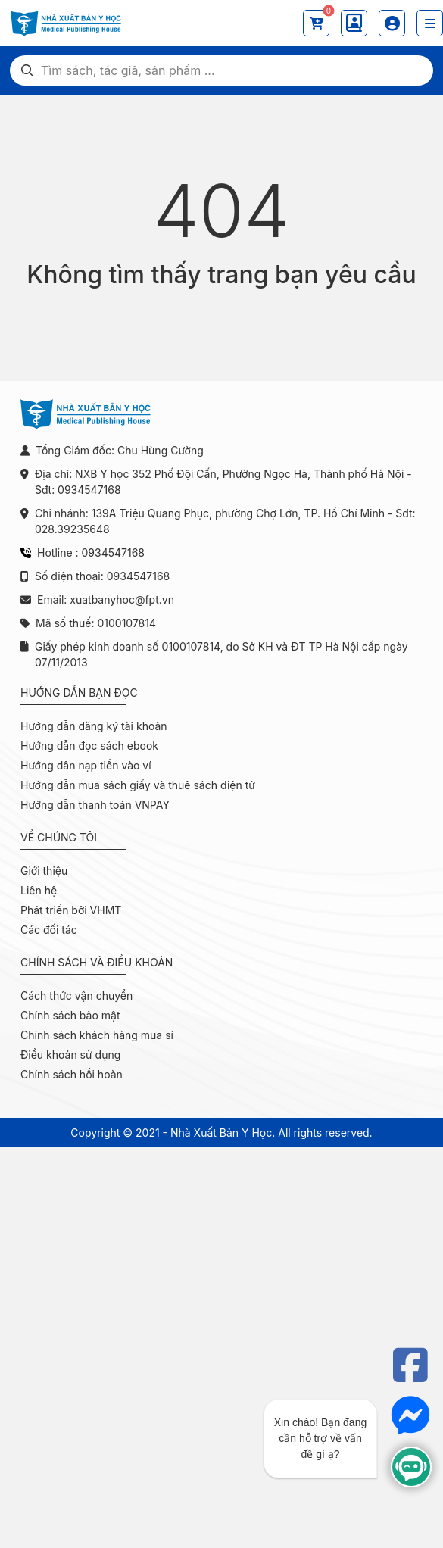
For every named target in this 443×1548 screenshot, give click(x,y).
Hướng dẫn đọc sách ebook (89, 745)
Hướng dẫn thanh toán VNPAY (95, 804)
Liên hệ (38, 890)
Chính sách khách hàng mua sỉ (96, 1034)
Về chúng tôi (58, 837)
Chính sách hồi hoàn (71, 1074)
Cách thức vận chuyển (76, 995)
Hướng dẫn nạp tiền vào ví (85, 765)
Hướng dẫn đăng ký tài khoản (93, 725)
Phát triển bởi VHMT (70, 910)
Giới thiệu (43, 870)
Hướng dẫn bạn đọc (79, 692)
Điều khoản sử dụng (70, 1054)
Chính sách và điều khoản (96, 962)
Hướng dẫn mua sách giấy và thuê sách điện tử (137, 785)
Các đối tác (48, 929)
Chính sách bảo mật (70, 1015)
